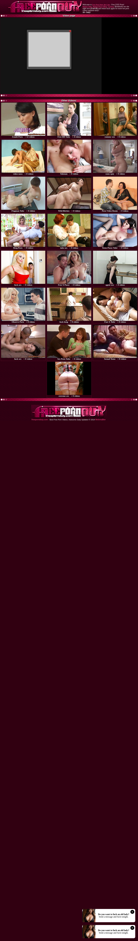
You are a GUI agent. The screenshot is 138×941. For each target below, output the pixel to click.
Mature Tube (87, 7)
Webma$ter (100, 420)
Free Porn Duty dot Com (101, 5)
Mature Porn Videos (100, 7)
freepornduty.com (40, 420)
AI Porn (111, 7)
